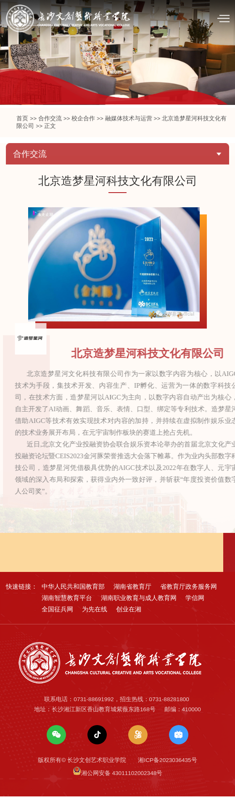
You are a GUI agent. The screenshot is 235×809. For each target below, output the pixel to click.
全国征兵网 (57, 621)
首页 (22, 138)
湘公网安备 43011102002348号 (122, 786)
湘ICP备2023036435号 (167, 773)
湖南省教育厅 (132, 598)
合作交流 (50, 138)
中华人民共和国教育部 (73, 598)
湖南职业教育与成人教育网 (139, 609)
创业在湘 (128, 621)
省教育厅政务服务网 (188, 598)
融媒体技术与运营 (128, 138)
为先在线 (94, 621)
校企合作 (83, 138)
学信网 (194, 609)
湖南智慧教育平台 (67, 609)
